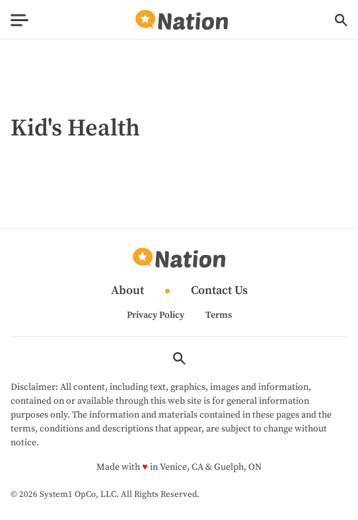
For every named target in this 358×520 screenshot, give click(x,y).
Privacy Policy (155, 315)
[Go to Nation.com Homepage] (181, 20)
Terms (218, 315)
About (127, 291)
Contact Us (219, 291)
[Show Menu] (19, 20)
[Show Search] (341, 20)
